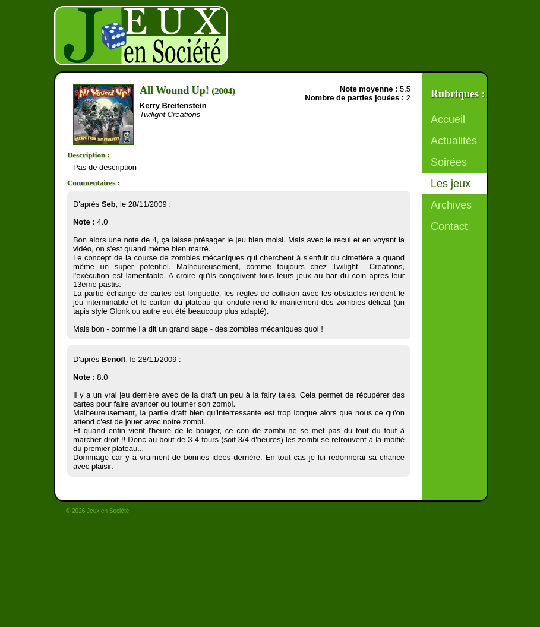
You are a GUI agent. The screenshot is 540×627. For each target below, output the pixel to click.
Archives (451, 205)
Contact (449, 226)
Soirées (449, 162)
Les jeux (450, 184)
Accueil (448, 119)
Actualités (454, 141)
